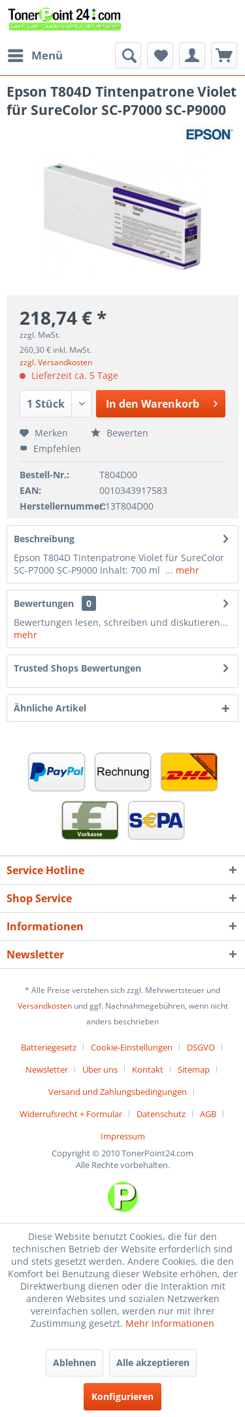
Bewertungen (44, 603)
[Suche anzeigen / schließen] (128, 55)
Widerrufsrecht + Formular (71, 1114)
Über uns (100, 1069)
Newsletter (46, 1069)
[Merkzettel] (160, 55)
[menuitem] (34, 55)
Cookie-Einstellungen (131, 1047)
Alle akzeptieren (152, 1362)
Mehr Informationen (169, 1323)
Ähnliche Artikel (50, 708)
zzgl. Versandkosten (56, 362)
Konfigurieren (122, 1396)
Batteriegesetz (48, 1047)
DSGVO (201, 1047)
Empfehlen (50, 448)
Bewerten (119, 433)
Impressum (123, 1136)
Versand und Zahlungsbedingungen (117, 1092)
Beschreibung (44, 538)
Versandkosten (45, 1005)
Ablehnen (74, 1362)
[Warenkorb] (224, 55)
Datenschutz (161, 1114)
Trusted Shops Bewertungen (77, 668)
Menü (35, 54)
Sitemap (194, 1069)
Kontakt (147, 1069)
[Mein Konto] (192, 55)
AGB (208, 1114)
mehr (186, 570)
